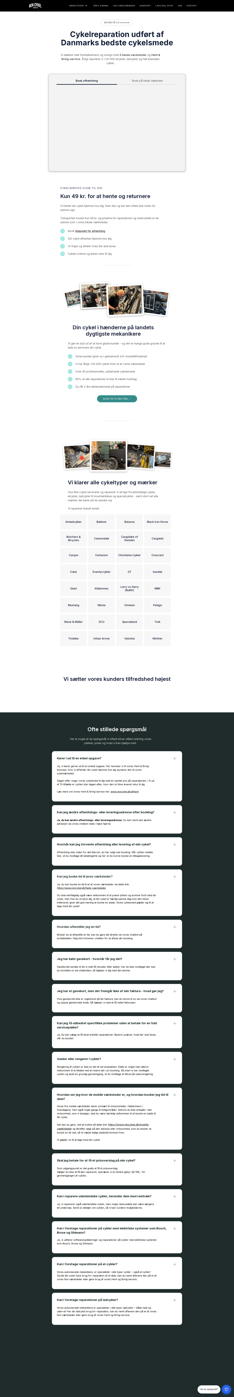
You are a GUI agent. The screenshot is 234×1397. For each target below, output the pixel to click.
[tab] (86, 81)
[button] (78, 5)
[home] (33, 5)
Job (180, 6)
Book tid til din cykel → (117, 398)
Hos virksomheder (124, 6)
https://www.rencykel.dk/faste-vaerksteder (81, 888)
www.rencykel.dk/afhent (125, 791)
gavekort (145, 6)
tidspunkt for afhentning (90, 231)
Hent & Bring (100, 6)
